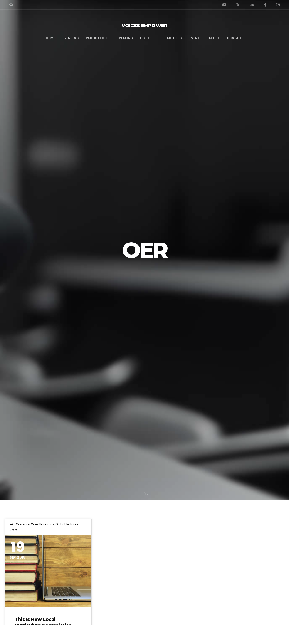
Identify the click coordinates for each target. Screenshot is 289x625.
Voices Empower (144, 25)
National (72, 524)
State (13, 530)
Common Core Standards (35, 524)
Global (60, 524)
